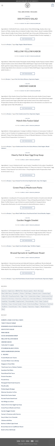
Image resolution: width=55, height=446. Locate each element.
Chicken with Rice (6, 420)
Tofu (41, 180)
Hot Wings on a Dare (7, 401)
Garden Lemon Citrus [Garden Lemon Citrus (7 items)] (47, 296)
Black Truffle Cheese (21, 213)
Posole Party (5, 379)
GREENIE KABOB (27, 86)
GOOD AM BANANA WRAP (9, 335)
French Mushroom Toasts (9, 357)
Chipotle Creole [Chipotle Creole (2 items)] (37, 293)
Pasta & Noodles (42, 213)
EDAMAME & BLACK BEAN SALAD (11, 326)
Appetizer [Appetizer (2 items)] (4, 290)
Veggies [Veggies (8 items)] (37, 306)
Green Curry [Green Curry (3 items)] (18, 298)
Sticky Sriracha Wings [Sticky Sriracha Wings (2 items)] (32, 304)
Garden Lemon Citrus (24, 114)
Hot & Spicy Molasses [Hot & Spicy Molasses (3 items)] (35, 298)
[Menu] (2, 5)
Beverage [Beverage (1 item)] (40, 290)
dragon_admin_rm (35, 23)
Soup (38, 180)
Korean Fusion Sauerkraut (9, 398)
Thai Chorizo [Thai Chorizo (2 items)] (43, 304)
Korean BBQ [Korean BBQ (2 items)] (12, 301)
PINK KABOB (5, 332)
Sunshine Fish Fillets (7, 370)
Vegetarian (32, 79)
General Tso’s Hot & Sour (22, 180)
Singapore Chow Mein (8, 364)
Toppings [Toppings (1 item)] (24, 306)
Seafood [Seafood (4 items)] (45, 301)
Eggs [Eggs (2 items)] (22, 296)
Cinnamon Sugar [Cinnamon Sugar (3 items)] (46, 293)
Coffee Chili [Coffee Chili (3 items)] (5, 296)
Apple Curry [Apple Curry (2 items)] (11, 290)
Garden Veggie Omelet (27, 220)
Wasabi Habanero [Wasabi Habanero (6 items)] (45, 306)
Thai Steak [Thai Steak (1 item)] (50, 304)
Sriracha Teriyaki (29, 278)
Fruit (16, 79)
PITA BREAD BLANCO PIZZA (10, 348)
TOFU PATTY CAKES (7, 345)
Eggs (17, 44)
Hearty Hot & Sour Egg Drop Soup (27, 155)
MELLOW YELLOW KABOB (27, 51)
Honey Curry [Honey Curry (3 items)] (26, 298)
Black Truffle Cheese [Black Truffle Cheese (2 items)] (7, 293)
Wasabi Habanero (27, 44)
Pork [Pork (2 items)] (36, 301)
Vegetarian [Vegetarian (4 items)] (31, 306)
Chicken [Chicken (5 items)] (22, 293)
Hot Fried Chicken (20, 278)
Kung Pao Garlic (32, 180)
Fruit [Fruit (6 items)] (26, 296)
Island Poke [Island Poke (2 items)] (4, 301)
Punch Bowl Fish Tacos (8, 373)
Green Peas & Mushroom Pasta (27, 187)
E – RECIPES (4, 354)
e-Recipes (27, 16)
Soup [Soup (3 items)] (10, 304)
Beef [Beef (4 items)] (35, 290)
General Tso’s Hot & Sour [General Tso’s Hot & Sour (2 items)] (8, 298)
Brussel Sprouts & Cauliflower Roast (27, 253)
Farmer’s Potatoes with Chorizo (11, 414)
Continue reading (27, 39)
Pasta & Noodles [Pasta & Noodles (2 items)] (30, 301)
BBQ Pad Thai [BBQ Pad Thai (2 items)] (19, 290)
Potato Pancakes (6, 376)
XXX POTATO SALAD (27, 18)
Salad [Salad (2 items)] (40, 301)
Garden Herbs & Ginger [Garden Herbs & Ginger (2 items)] (34, 296)
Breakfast (24, 246)
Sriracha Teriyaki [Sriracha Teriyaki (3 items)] (17, 304)
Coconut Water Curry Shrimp (10, 360)
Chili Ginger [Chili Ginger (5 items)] (28, 293)
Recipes (27, 49)
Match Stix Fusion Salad (27, 120)
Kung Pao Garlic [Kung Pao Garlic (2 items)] (20, 301)
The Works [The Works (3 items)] (4, 306)
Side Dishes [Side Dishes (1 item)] (5, 304)
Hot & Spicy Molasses (23, 79)
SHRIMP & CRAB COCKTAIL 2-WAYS (12, 320)
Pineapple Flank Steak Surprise (10, 382)
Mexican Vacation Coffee (9, 392)
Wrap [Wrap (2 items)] (3, 309)
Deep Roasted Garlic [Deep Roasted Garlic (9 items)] (14, 296)
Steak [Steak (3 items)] (24, 304)
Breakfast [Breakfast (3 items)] (15, 293)
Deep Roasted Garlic (32, 213)
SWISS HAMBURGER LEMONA (10, 351)
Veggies (21, 44)
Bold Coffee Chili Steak (8, 429)
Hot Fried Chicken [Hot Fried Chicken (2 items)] (47, 298)
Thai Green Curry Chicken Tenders (11, 367)
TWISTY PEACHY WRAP (8, 323)
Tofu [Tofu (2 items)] (19, 306)
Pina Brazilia (5, 386)
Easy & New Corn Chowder (9, 417)
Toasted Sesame (38, 278)
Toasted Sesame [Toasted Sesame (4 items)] (13, 306)
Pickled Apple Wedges (8, 389)
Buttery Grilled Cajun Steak (9, 423)
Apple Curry (19, 246)
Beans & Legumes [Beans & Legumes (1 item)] (28, 290)
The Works (33, 246)
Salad (39, 146)
